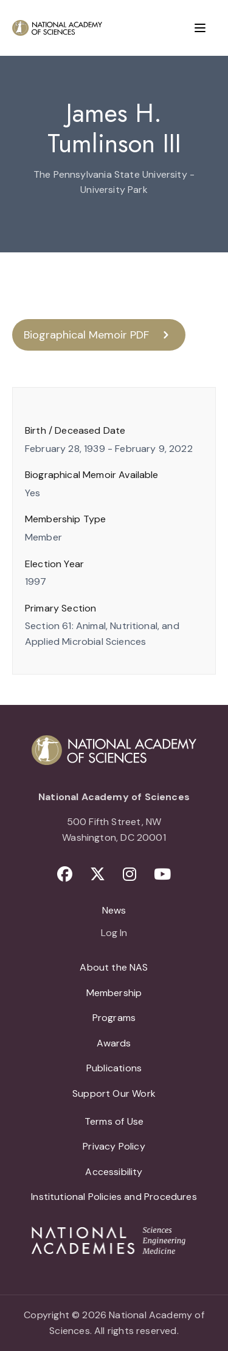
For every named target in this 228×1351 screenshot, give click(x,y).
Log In (114, 933)
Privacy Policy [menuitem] (114, 1146)
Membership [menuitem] (114, 992)
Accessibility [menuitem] (113, 1171)
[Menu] (200, 28)
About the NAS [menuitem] (114, 967)
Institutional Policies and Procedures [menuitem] (114, 1196)
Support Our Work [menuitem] (114, 1093)
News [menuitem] (114, 910)
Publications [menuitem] (114, 1068)
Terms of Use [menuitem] (114, 1121)
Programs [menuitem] (114, 1017)
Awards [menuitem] (114, 1043)
